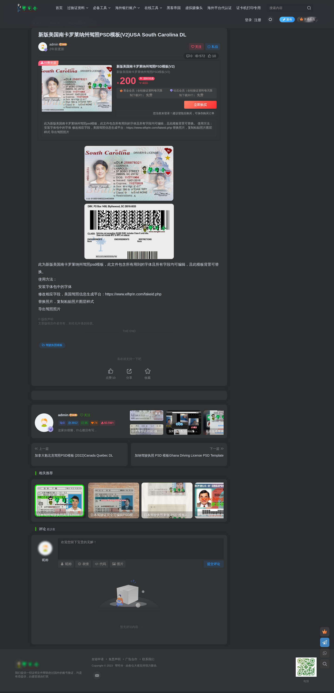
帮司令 (119, 665)
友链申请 (98, 659)
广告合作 (131, 659)
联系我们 (148, 659)
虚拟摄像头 (194, 8)
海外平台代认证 (219, 8)
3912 (73, 423)
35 (84, 423)
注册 (257, 20)
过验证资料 (77, 8)
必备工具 (102, 8)
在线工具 (153, 8)
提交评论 (213, 564)
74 (94, 423)
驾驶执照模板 (52, 345)
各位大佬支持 (136, 665)
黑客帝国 (174, 8)
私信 (212, 47)
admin (53, 44)
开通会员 (307, 19)
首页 (59, 8)
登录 (248, 20)
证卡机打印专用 (248, 8)
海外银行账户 (127, 8)
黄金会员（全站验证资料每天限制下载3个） (141, 93)
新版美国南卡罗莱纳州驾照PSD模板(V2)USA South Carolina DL (112, 35)
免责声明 (115, 659)
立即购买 (200, 105)
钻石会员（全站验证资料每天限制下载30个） (191, 93)
